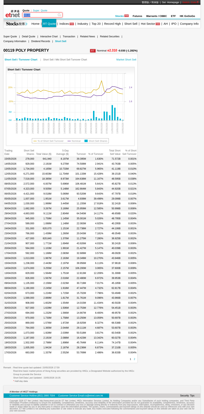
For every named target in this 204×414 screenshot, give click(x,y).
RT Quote (49, 23)
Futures (137, 16)
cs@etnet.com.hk (93, 395)
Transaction (69, 36)
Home (35, 23)
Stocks (122, 16)
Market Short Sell (126, 59)
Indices (64, 23)
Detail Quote (28, 36)
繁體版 (145, 2)
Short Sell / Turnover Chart (21, 59)
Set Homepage (170, 2)
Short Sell (130, 23)
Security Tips (187, 395)
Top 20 (96, 23)
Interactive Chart (49, 36)
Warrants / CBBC (156, 16)
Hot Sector (148, 23)
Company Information (14, 41)
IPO (174, 23)
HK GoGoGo (187, 16)
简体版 (155, 2)
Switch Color (190, 2)
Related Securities (109, 36)
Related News (87, 36)
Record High (112, 23)
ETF (173, 16)
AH (166, 23)
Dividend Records (40, 41)
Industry (82, 23)
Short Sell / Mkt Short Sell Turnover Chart (65, 59)
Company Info (189, 23)
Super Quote (40, 10)
